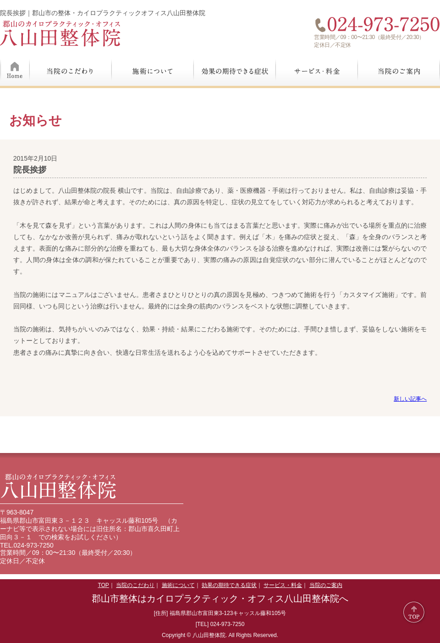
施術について (153, 67)
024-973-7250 (34, 545)
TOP (103, 585)
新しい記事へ (410, 399)
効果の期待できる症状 (235, 67)
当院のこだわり (71, 67)
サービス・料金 (317, 67)
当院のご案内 (399, 67)
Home (15, 67)
